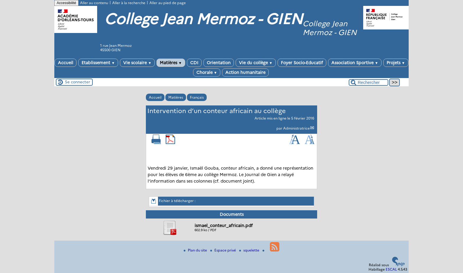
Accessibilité (66, 3)
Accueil (65, 62)
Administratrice (296, 128)
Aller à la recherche (128, 3)
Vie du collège (256, 62)
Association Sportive (354, 62)
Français (197, 97)
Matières (171, 62)
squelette (249, 250)
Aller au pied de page (167, 3)
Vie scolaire (137, 62)
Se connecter (77, 82)
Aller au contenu (94, 3)
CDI (194, 62)
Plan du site (196, 250)
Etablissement (98, 62)
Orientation (219, 62)
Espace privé (223, 250)
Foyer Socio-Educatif (302, 62)
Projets (396, 62)
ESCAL (391, 269)
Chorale (206, 72)
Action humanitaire (245, 72)
